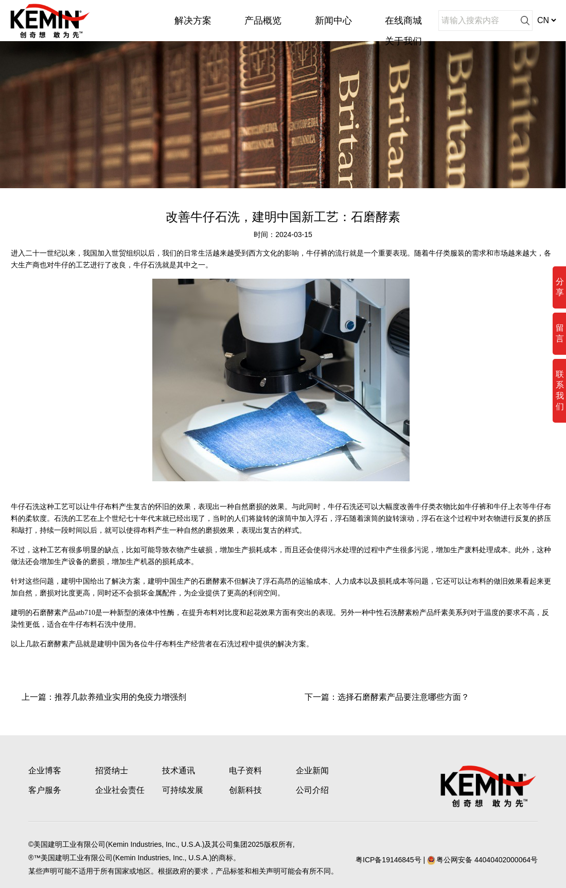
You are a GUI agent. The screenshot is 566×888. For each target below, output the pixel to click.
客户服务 (44, 790)
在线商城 (403, 20)
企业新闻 (312, 770)
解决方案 (192, 20)
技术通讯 (178, 770)
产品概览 (262, 20)
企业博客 (44, 770)
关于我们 (403, 41)
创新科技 (245, 790)
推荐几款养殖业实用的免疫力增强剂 (120, 697)
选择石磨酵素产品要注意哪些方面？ (403, 697)
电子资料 (245, 770)
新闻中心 (333, 20)
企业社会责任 (120, 790)
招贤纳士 (111, 770)
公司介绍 (312, 790)
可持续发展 (182, 790)
